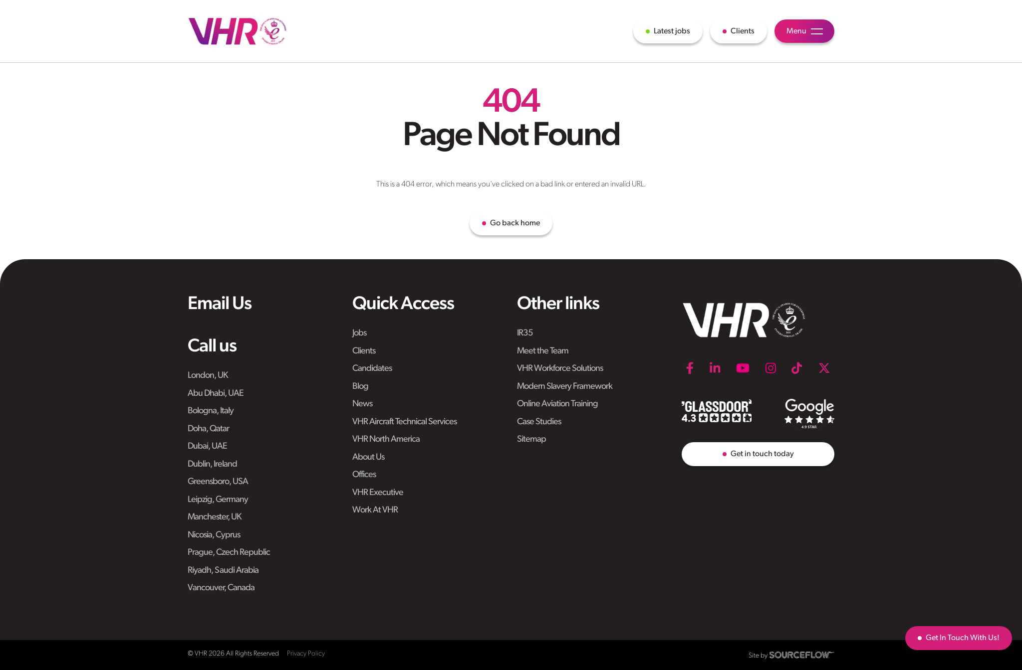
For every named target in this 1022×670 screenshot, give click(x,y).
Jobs (359, 333)
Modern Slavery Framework (564, 386)
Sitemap (531, 439)
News (362, 404)
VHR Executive (377, 493)
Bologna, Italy (211, 411)
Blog (360, 386)
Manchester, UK (214, 517)
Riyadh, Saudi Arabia (223, 570)
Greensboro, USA (218, 482)
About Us (368, 457)
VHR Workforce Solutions (560, 368)
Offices (364, 475)
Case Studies (539, 422)
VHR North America (386, 439)
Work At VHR (375, 510)
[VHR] (237, 31)
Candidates (372, 368)
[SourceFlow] (801, 655)
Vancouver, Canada (221, 588)
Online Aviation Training (557, 404)
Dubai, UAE (207, 446)
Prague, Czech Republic (229, 552)
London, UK (208, 375)
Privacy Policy (306, 654)
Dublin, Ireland (212, 464)
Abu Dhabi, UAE (216, 393)
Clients (363, 351)
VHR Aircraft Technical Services (404, 422)
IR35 (525, 333)
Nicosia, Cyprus (214, 535)
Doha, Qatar (208, 429)
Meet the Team (542, 351)
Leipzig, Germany (218, 499)
